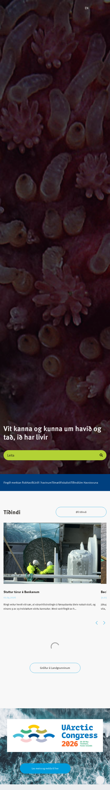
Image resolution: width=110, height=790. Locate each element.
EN (87, 8)
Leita (10, 455)
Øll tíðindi (81, 512)
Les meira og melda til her (45, 768)
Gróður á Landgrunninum (55, 668)
